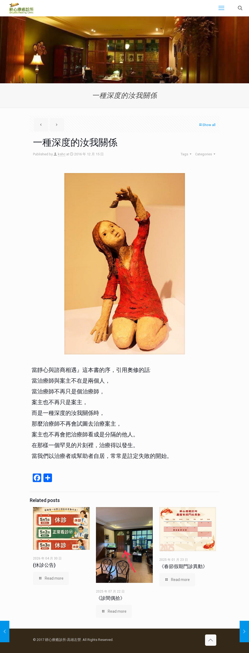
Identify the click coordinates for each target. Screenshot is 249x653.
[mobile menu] (221, 8)
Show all (207, 125)
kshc (61, 154)
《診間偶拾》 (110, 598)
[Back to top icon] (210, 640)
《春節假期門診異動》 (183, 566)
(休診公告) (44, 565)
